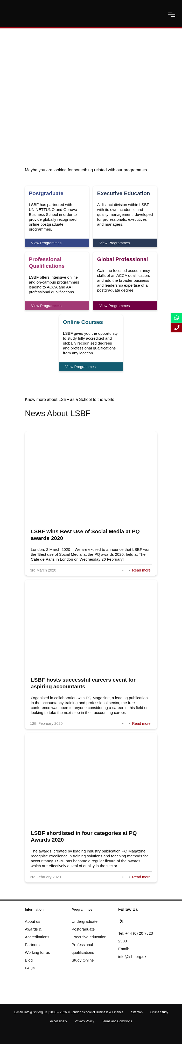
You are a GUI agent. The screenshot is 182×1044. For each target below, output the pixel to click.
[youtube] (145, 921)
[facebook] (131, 921)
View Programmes (46, 243)
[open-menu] (171, 14)
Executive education (89, 937)
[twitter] (123, 921)
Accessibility (58, 1021)
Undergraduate (84, 921)
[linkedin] (138, 921)
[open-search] (159, 14)
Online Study (159, 1012)
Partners (32, 944)
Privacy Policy (84, 1021)
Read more (141, 570)
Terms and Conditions (117, 1021)
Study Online (83, 960)
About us (32, 921)
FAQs (30, 968)
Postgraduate (83, 929)
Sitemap (137, 1012)
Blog (29, 960)
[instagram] (151, 921)
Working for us (37, 952)
